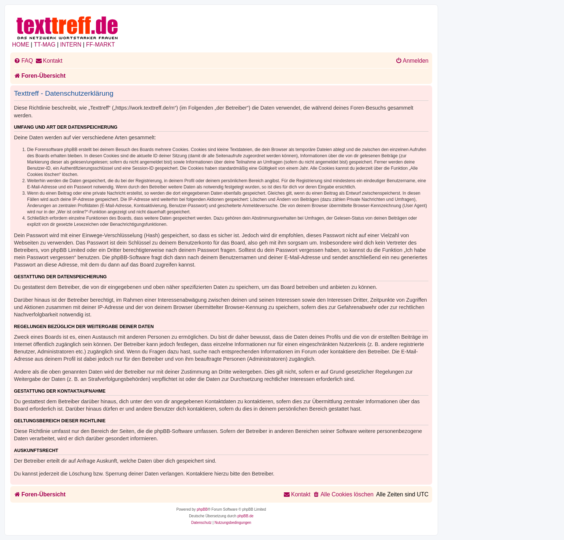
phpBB (202, 509)
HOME (20, 44)
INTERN (70, 44)
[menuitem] (23, 61)
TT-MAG (45, 44)
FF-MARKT (100, 44)
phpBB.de (245, 516)
